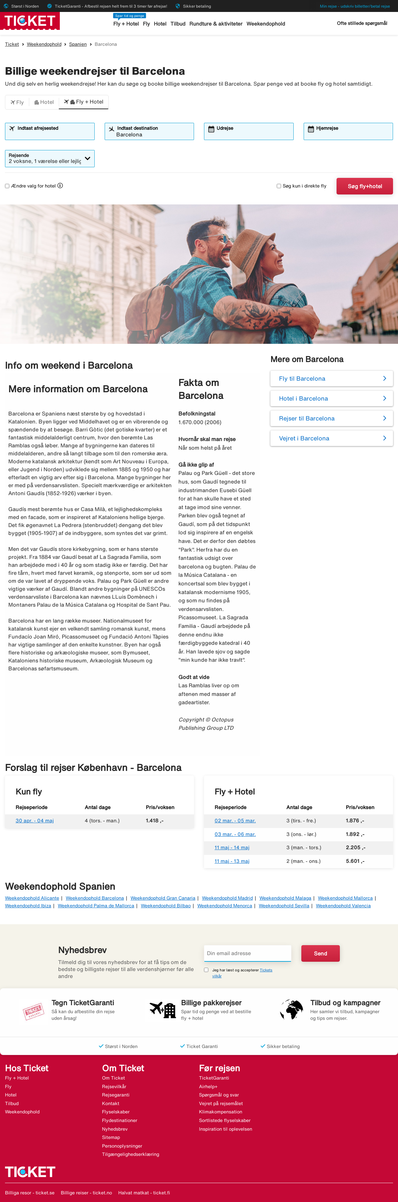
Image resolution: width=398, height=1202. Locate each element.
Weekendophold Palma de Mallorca (96, 905)
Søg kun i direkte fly (302, 186)
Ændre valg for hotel (30, 186)
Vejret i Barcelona (304, 438)
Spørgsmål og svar (219, 1094)
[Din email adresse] (247, 953)
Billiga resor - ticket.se (29, 1192)
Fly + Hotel (126, 23)
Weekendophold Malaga (285, 898)
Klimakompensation (220, 1111)
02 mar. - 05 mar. (235, 820)
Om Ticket (113, 1078)
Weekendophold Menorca (224, 905)
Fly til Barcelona (302, 378)
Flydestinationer (119, 1120)
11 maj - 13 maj (232, 861)
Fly (146, 23)
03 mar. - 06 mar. (235, 834)
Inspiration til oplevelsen (225, 1129)
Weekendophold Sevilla (284, 905)
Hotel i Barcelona (303, 398)
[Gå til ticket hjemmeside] (30, 20)
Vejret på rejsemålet (221, 1103)
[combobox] (54, 134)
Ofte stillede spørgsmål (362, 23)
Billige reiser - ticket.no (86, 1192)
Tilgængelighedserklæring (130, 1154)
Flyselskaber (116, 1111)
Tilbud (178, 23)
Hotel (160, 23)
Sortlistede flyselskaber (224, 1120)
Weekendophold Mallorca (345, 898)
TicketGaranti (214, 1078)
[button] (17, 102)
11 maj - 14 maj (232, 847)
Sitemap (111, 1137)
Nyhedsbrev (115, 1129)
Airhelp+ (208, 1086)
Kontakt (110, 1103)
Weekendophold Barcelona (95, 898)
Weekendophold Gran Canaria (163, 898)
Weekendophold (265, 23)
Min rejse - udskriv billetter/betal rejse (355, 6)
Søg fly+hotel (365, 186)
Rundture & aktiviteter (216, 23)
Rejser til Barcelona (307, 418)
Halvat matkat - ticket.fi (144, 1192)
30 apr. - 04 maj (35, 820)
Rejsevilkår (114, 1086)
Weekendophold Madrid (227, 898)
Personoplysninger (122, 1146)
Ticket (12, 44)
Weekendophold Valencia (343, 905)
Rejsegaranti (116, 1094)
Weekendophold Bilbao (166, 905)
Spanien (78, 44)
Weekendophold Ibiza (28, 905)
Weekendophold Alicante (32, 898)
